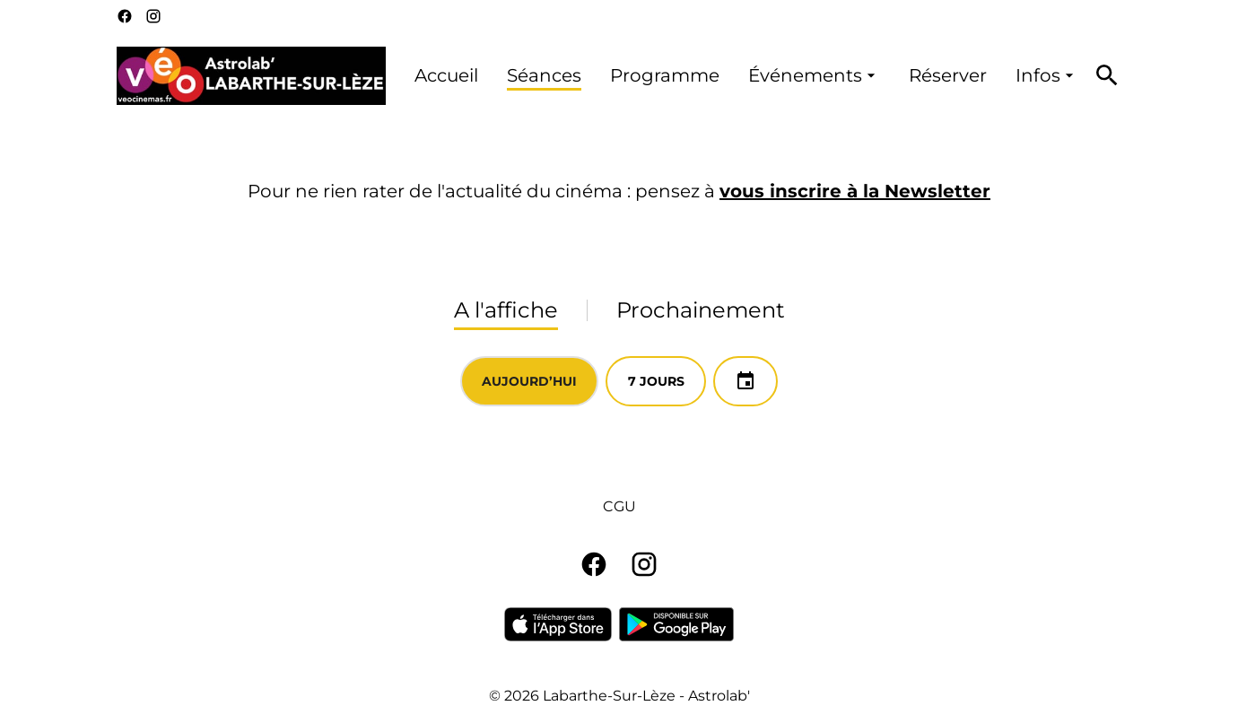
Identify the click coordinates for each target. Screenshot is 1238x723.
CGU (619, 506)
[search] (1107, 75)
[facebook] (125, 16)
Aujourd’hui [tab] (529, 381)
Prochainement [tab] (700, 310)
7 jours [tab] (656, 381)
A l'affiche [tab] (506, 310)
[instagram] (153, 16)
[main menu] (746, 76)
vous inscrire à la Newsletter (854, 191)
